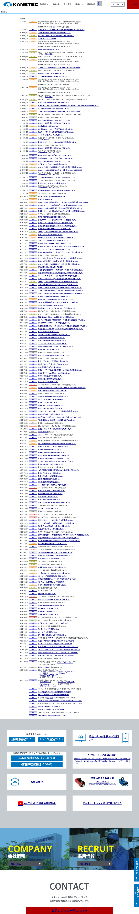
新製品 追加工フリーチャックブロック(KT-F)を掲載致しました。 (57, 142)
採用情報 (91, 4)
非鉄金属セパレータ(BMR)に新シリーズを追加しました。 (55, 555)
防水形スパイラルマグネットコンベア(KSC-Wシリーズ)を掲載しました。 (60, 287)
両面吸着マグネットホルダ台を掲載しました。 (52, 405)
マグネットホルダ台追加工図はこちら (102, 803)
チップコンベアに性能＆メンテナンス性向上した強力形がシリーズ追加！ (60, 700)
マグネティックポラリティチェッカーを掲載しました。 (54, 623)
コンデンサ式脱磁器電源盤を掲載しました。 (51, 337)
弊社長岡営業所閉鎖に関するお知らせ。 (50, 305)
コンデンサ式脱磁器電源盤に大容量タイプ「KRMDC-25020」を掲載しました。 (62, 290)
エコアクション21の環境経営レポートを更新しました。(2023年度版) (59, 111)
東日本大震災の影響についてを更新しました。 (52, 585)
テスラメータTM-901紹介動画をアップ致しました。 (54, 76)
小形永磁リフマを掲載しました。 (48, 382)
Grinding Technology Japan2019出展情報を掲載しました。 (58, 281)
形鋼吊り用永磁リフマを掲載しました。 (50, 376)
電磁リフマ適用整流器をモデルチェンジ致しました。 (54, 123)
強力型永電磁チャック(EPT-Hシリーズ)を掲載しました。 (55, 552)
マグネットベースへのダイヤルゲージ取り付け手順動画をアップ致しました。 (61, 30)
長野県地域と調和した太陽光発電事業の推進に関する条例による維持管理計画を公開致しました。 (68, 105)
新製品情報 (37, 782)
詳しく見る (16, 863)
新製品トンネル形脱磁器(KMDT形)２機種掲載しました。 (55, 223)
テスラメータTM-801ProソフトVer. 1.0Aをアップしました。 (56, 461)
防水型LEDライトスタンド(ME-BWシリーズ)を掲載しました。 (56, 308)
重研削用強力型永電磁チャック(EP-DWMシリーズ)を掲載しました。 (59, 541)
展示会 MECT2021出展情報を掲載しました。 (52, 217)
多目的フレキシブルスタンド (66, 671)
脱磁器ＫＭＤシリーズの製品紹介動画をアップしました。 (55, 429)
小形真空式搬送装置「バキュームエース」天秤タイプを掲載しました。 (59, 302)
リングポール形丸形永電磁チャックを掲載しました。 (54, 335)
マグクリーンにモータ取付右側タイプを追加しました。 (55, 455)
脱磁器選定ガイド (22, 739)
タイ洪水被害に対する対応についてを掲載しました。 (54, 573)
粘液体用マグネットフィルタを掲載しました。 (51, 490)
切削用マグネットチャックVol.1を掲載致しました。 (53, 240)
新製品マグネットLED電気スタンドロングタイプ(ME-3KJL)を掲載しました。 (61, 211)
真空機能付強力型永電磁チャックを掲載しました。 (53, 458)
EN (118, 4)
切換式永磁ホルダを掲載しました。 (48, 614)
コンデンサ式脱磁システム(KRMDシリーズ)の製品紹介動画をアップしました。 (62, 320)
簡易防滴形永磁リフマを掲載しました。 (50, 494)
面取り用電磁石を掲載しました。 (48, 496)
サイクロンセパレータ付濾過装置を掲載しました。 (53, 399)
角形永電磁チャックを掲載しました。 (49, 349)
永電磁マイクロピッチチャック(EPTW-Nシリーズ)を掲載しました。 (58, 538)
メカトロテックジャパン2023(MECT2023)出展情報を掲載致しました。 (60, 167)
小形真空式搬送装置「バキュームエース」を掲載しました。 (56, 346)
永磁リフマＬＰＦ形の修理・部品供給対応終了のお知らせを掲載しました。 (60, 273)
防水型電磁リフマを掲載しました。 (49, 482)
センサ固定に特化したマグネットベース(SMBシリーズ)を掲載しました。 (60, 258)
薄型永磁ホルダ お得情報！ (47, 38)
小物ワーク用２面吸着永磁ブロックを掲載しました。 (54, 599)
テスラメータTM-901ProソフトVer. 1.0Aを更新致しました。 (56, 177)
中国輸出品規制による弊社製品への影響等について (54, 32)
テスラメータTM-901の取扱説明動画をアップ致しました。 (56, 132)
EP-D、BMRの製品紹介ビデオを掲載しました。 (52, 635)
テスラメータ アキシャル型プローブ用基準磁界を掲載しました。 (58, 411)
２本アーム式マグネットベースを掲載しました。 (52, 343)
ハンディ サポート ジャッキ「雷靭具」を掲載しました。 (54, 296)
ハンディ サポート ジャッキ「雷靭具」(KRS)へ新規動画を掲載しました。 (60, 205)
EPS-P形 (46, 139)
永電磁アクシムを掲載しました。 (64, 317)
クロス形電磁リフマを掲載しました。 (49, 367)
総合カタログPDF (43, 667)
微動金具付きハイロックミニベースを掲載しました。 (54, 373)
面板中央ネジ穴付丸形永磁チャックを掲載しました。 (54, 502)
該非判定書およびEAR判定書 (36, 758)
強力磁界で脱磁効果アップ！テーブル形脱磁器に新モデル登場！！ (58, 652)
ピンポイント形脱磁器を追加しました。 (50, 449)
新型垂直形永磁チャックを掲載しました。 (50, 464)
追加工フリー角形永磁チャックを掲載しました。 (52, 340)
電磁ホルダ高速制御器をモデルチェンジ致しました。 (54, 102)
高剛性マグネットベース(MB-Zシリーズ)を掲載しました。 (55, 520)
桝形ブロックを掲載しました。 (47, 594)
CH (122, 4)
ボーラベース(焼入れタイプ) (66, 682)
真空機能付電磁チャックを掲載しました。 (50, 414)
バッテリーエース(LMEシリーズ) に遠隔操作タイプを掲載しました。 (59, 276)
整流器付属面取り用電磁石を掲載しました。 (51, 452)
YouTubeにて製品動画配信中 (37, 803)
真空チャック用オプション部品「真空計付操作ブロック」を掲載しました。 (60, 370)
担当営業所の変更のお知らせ (47, 199)
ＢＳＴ (54, 638)
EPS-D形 (41, 139)
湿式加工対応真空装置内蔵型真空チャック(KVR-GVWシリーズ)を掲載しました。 (63, 293)
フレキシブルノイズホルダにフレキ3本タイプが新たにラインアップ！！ (59, 649)
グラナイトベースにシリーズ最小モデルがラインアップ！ (55, 644)
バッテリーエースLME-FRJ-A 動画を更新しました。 (54, 249)
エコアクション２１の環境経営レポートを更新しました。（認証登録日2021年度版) (63, 202)
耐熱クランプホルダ (63, 684)
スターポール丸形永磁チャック (48, 671)
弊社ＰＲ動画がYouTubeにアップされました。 (52, 390)
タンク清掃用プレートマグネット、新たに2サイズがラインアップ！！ (58, 647)
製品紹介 (44, 4)
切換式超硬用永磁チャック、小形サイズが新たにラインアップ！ (57, 579)
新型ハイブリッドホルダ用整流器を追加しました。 (53, 361)
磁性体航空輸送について (36, 764)
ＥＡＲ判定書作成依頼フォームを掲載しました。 (52, 544)
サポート (56, 4)
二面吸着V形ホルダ (45, 682)
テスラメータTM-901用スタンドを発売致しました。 (53, 108)
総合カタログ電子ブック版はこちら (104, 738)
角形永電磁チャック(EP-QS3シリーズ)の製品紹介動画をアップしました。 (60, 329)
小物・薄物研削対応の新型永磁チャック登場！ (52, 715)
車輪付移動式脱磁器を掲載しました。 (49, 499)
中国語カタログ (43, 432)
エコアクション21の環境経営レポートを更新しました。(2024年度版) (59, 67)
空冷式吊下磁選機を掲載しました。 (49, 479)
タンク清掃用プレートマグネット (49, 674)
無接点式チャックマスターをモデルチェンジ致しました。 (55, 155)
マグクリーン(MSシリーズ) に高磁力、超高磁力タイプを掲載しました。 (59, 279)
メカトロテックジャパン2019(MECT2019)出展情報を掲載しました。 (59, 264)
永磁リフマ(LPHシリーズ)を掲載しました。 (51, 529)
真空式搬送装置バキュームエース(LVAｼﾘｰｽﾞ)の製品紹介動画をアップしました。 (63, 326)
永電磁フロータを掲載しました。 (48, 402)
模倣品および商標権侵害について (48, 49)
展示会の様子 (48, 54)
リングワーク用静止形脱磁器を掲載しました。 (52, 576)
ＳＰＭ (50, 638)
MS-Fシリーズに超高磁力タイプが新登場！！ (51, 582)
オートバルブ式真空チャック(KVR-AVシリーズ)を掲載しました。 (57, 523)
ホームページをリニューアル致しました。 (50, 135)
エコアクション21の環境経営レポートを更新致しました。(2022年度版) (60, 170)
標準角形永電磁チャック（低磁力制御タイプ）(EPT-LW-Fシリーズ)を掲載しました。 (63, 535)
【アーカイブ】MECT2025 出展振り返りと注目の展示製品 (56, 36)
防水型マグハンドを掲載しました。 (49, 629)
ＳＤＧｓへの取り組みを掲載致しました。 (50, 235)
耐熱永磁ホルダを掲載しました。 (48, 611)
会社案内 (68, 4)
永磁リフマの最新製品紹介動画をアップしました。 (53, 355)
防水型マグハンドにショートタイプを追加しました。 (54, 323)
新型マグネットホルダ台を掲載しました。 (50, 476)
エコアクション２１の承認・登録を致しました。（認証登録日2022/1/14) (60, 208)
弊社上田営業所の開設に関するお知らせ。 (51, 267)
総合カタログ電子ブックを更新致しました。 (51, 73)
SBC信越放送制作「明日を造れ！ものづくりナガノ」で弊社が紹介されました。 (61, 388)
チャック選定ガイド (51, 739)
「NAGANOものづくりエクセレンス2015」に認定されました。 (56, 420)
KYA (48, 698)
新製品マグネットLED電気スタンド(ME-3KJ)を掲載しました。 (57, 220)
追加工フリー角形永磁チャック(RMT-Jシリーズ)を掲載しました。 (58, 285)
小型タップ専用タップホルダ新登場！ (49, 706)
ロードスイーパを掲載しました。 (47, 632)
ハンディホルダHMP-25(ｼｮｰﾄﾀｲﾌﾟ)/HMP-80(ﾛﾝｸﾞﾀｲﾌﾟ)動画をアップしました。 (62, 246)
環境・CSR (79, 4)
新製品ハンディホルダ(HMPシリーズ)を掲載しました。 (54, 229)
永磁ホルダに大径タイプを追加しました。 (50, 408)
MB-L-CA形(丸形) (54, 152)
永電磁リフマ (63, 673)
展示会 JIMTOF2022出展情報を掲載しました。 (53, 196)
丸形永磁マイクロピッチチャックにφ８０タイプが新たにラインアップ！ (59, 417)
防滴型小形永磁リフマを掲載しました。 (50, 379)
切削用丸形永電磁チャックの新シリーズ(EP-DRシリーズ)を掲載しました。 (60, 252)
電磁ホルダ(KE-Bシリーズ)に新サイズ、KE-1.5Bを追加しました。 (58, 261)
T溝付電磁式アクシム (45, 317)
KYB (51, 698)
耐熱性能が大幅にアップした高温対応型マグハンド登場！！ (56, 655)
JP (114, 4)
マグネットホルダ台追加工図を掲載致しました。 (52, 164)
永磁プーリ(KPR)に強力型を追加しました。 (51, 558)
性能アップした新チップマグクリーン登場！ (51, 709)
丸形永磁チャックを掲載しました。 (48, 332)
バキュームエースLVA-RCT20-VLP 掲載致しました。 (54, 243)
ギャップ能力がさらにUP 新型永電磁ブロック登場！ (54, 692)
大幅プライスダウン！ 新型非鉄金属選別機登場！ (53, 695)
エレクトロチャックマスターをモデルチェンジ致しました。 (55, 129)
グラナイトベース (45, 683)
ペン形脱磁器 (44, 673)
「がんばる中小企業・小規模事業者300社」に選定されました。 (57, 443)
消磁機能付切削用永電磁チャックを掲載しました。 (53, 396)
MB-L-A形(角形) (43, 152)
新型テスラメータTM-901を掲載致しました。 (52, 183)
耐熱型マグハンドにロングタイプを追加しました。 (53, 446)
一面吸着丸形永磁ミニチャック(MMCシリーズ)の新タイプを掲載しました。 (60, 270)
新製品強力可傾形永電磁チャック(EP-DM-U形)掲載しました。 (57, 226)
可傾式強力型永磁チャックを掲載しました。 (51, 605)
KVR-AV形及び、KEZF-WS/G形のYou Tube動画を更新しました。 (58, 470)
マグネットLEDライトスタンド (65, 663)
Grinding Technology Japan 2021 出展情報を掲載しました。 (58, 231)
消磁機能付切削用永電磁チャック (49, 676)
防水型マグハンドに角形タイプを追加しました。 (53, 364)
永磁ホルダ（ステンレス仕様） (48, 686)
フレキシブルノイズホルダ (47, 684)
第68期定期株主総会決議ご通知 (48, 126)
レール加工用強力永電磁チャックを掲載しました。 (53, 485)
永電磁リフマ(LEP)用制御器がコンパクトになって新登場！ (56, 641)
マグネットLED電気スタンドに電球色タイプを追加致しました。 (57, 190)
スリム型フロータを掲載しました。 (48, 508)
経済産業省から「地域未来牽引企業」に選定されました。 (55, 299)
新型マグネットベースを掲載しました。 (49, 473)
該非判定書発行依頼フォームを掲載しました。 (52, 567)
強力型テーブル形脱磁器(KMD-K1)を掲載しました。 (54, 526)
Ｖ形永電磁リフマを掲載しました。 (48, 608)
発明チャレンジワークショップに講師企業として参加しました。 (57, 237)
